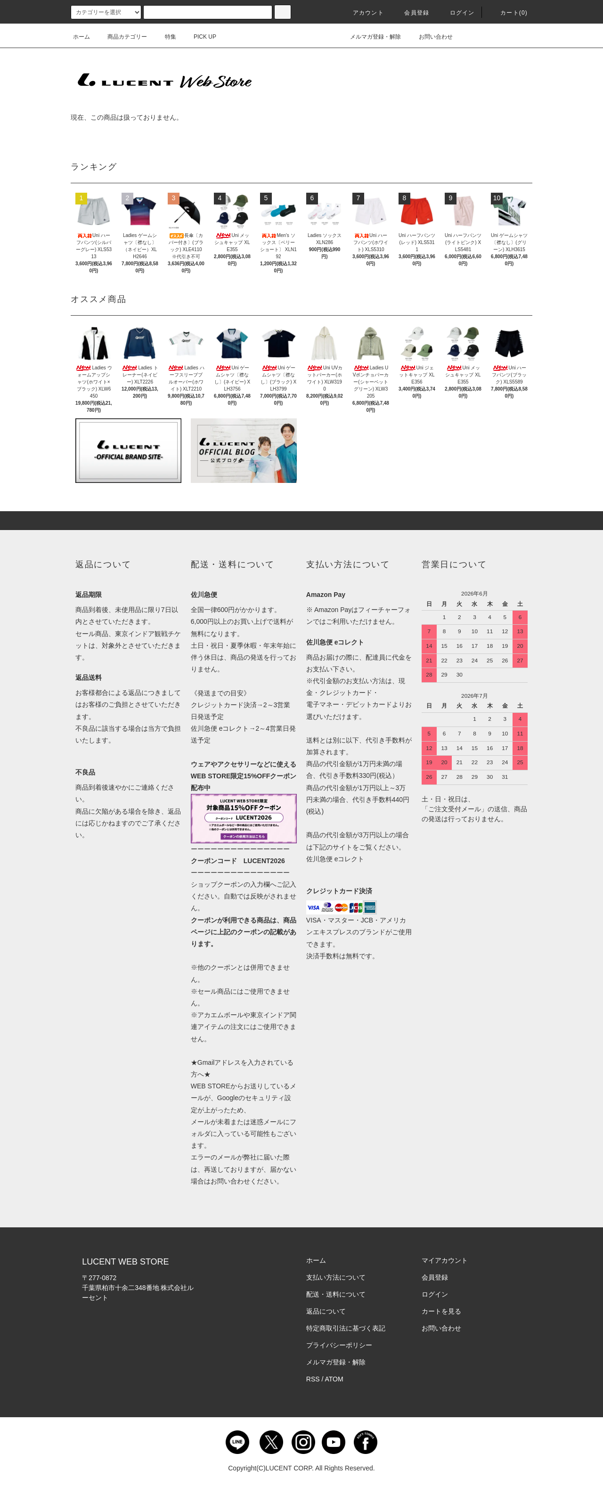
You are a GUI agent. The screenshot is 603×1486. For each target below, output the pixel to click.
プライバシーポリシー (339, 1345)
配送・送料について (336, 1294)
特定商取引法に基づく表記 (345, 1328)
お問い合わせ (430, 36)
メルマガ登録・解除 (370, 36)
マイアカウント (445, 1260)
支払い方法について (336, 1277)
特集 (165, 36)
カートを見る (441, 1311)
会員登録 (411, 12)
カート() (508, 12)
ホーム (81, 36)
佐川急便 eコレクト (335, 859)
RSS (313, 1379)
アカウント (363, 12)
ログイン (457, 12)
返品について (326, 1311)
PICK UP (199, 36)
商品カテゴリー (121, 36)
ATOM (334, 1379)
